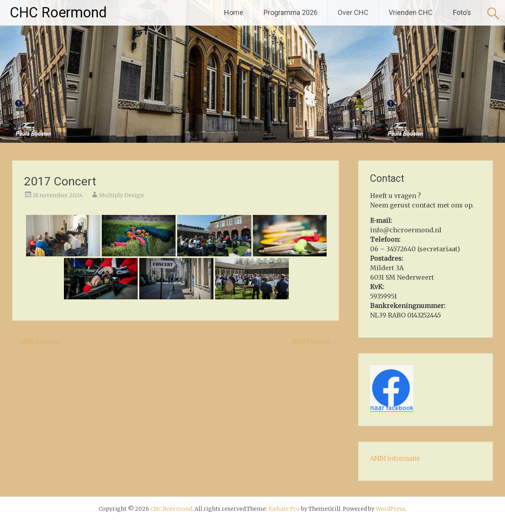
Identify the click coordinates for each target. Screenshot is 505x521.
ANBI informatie (395, 458)
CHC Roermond (58, 12)
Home (233, 12)
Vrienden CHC (411, 12)
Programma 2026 (291, 12)
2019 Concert (315, 341)
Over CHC (353, 12)
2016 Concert (36, 341)
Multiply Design (121, 195)
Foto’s (462, 12)
